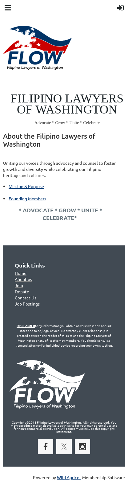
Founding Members (27, 198)
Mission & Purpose (26, 186)
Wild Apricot (69, 477)
